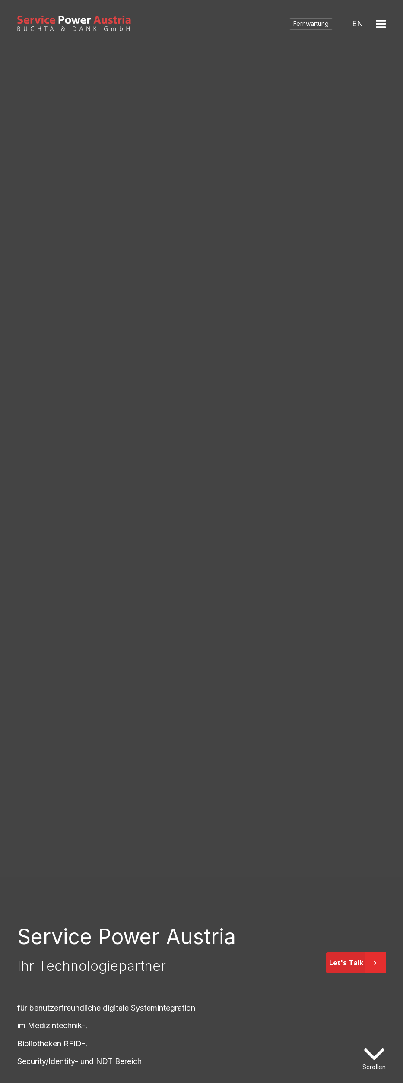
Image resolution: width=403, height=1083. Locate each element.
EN (357, 24)
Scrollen (374, 1067)
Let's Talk (357, 962)
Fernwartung (311, 23)
